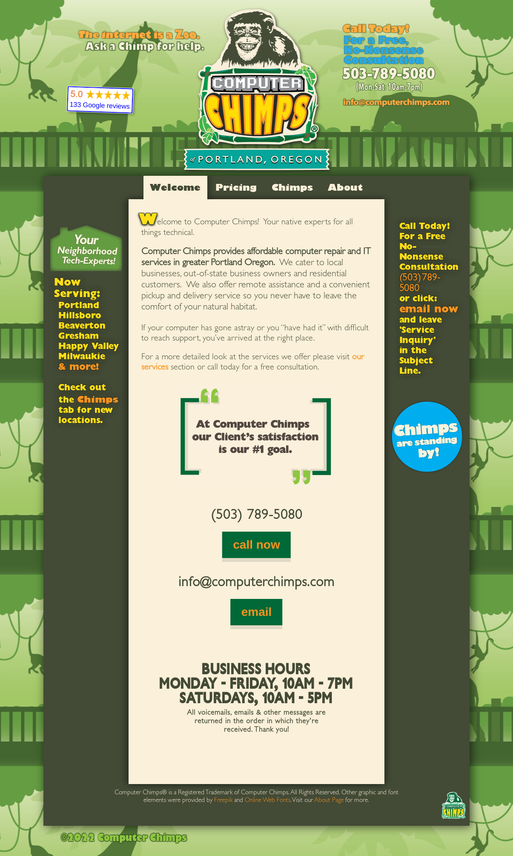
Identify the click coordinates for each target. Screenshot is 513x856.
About (345, 187)
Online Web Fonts (267, 801)
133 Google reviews (99, 105)
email (256, 611)
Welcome (175, 187)
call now (256, 544)
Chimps (292, 187)
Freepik (223, 801)
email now (429, 310)
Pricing (236, 187)
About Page (329, 801)
